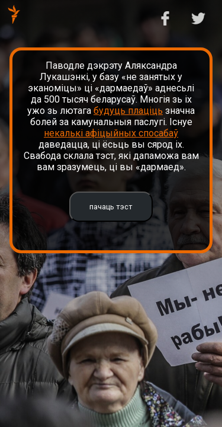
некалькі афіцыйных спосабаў (111, 133)
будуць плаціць (128, 110)
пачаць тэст (111, 206)
